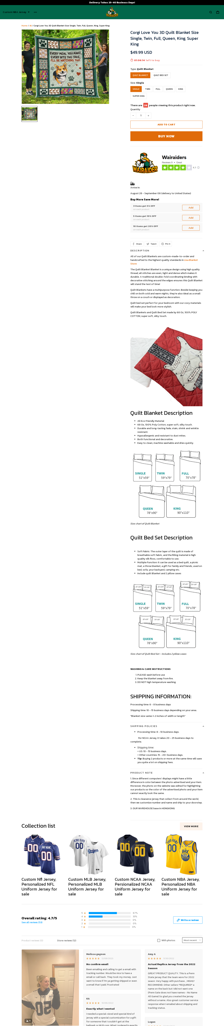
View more (191, 826)
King (180, 89)
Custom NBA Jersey (16, 12)
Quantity (135, 109)
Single (140, 83)
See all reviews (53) (32, 922)
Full (158, 89)
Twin (147, 89)
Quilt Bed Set (161, 75)
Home (24, 25)
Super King (139, 96)
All (30, 25)
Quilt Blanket (145, 69)
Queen (169, 89)
